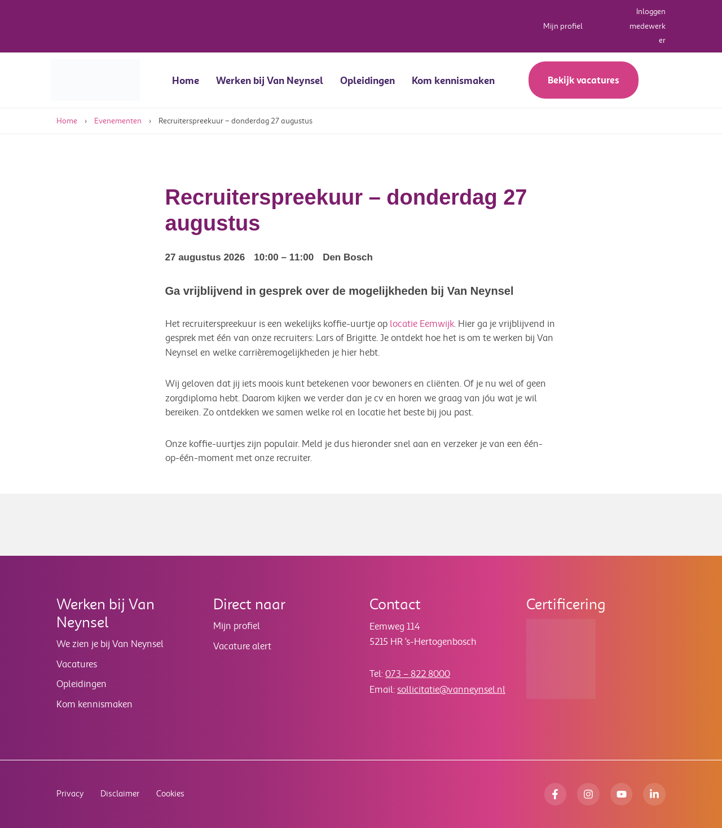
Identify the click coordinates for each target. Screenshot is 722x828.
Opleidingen (367, 80)
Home (185, 80)
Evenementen (118, 121)
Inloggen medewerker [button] (647, 26)
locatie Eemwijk (422, 324)
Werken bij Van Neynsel (269, 80)
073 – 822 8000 (417, 674)
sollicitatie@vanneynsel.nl (451, 690)
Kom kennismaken (453, 80)
